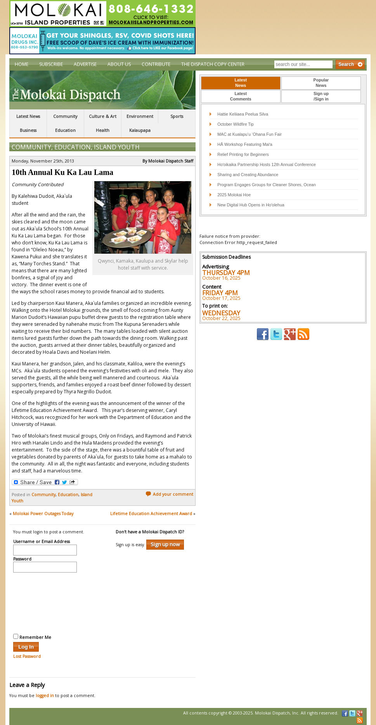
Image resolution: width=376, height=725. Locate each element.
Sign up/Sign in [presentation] (321, 96)
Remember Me (32, 637)
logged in (45, 695)
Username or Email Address (41, 542)
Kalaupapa (140, 130)
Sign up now (165, 544)
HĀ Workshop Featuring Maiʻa (244, 144)
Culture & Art (102, 116)
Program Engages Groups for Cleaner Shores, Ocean (266, 184)
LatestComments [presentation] (240, 96)
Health (102, 130)
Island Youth (117, 147)
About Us (119, 64)
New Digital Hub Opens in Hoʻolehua (250, 204)
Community (65, 116)
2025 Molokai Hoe (234, 194)
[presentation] (45, 602)
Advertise (85, 64)
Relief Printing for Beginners (243, 154)
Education (65, 130)
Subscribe (51, 64)
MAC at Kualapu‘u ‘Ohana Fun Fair (249, 134)
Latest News (28, 116)
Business (28, 130)
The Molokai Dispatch (102, 90)
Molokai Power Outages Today (43, 513)
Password (22, 559)
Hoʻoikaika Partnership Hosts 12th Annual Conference (266, 164)
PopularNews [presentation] (321, 83)
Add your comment (169, 494)
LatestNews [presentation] (241, 83)
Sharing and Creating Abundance (247, 174)
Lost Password (27, 656)
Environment (139, 116)
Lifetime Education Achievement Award (151, 513)
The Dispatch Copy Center (212, 64)
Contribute (156, 64)
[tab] (241, 83)
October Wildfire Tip (235, 124)
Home (21, 64)
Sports (176, 116)
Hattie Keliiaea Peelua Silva (242, 114)
